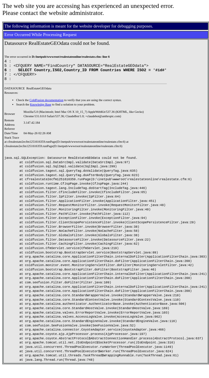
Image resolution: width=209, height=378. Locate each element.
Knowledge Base (40, 108)
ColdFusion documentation (47, 104)
